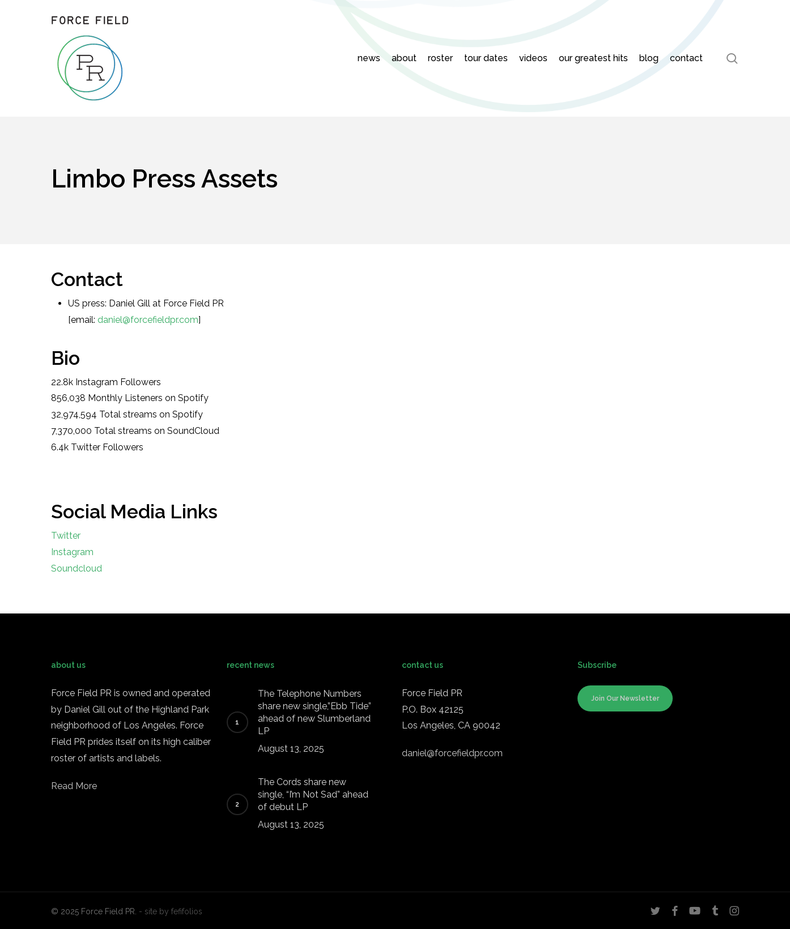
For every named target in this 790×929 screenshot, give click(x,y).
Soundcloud (76, 568)
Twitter (65, 535)
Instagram (72, 552)
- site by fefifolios (170, 911)
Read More (74, 786)
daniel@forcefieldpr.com (147, 319)
